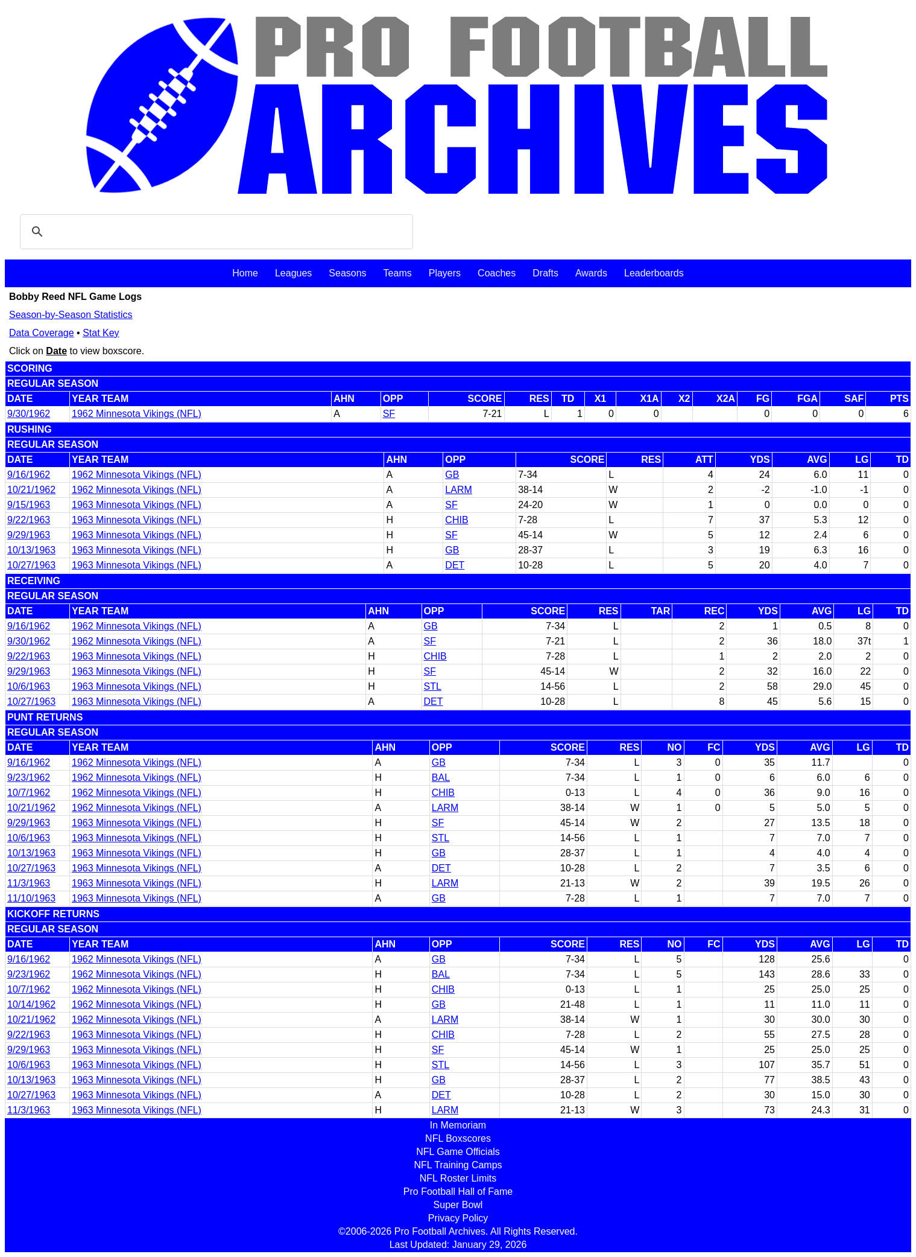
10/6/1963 (28, 686)
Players (445, 273)
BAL (441, 777)
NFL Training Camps (458, 1165)
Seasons (347, 273)
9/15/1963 (28, 505)
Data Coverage (41, 333)
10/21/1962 (31, 490)
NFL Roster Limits (458, 1178)
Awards (591, 273)
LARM (458, 490)
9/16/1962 (28, 474)
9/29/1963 (28, 535)
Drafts (545, 273)
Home (245, 273)
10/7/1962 (28, 793)
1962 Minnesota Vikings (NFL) (136, 414)
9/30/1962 (28, 414)
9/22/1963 (28, 520)
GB (452, 474)
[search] (214, 231)
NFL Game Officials (458, 1152)
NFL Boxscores (458, 1138)
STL (432, 686)
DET (454, 565)
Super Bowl (458, 1205)
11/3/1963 (28, 883)
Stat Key (101, 333)
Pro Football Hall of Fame (458, 1191)
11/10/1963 (31, 898)
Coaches (497, 273)
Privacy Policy (458, 1218)
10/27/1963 (31, 565)
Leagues (293, 273)
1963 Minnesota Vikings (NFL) (136, 505)
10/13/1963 (31, 550)
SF (389, 414)
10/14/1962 (31, 1004)
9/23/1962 (28, 777)
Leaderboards (654, 273)
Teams (398, 273)
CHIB (456, 520)
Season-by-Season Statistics (71, 315)
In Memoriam (458, 1125)
